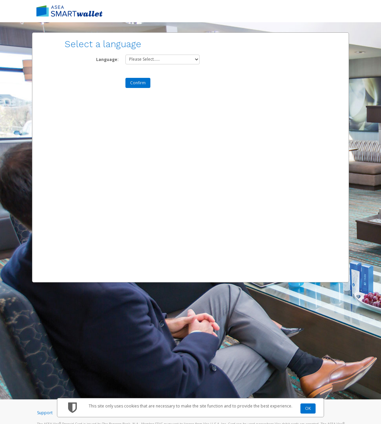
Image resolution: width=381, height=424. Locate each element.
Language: (107, 59)
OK (308, 408)
